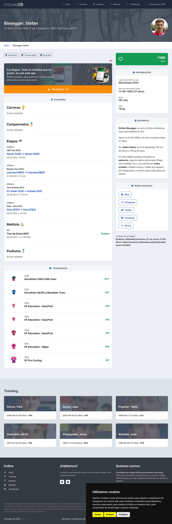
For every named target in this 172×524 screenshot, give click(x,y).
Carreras (12, 476)
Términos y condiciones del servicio (77, 519)
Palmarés (11, 55)
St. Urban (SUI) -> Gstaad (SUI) (24, 191)
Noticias (12, 485)
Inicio (6, 45)
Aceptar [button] (98, 514)
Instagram (128, 202)
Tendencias (14, 489)
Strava (126, 225)
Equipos (12, 481)
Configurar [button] (123, 514)
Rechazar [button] (110, 514)
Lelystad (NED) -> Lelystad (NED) (26, 172)
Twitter (126, 210)
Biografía (45, 55)
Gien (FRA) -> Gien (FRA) (21, 209)
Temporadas (28, 55)
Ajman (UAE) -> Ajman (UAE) (23, 153)
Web (125, 194)
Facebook (128, 218)
